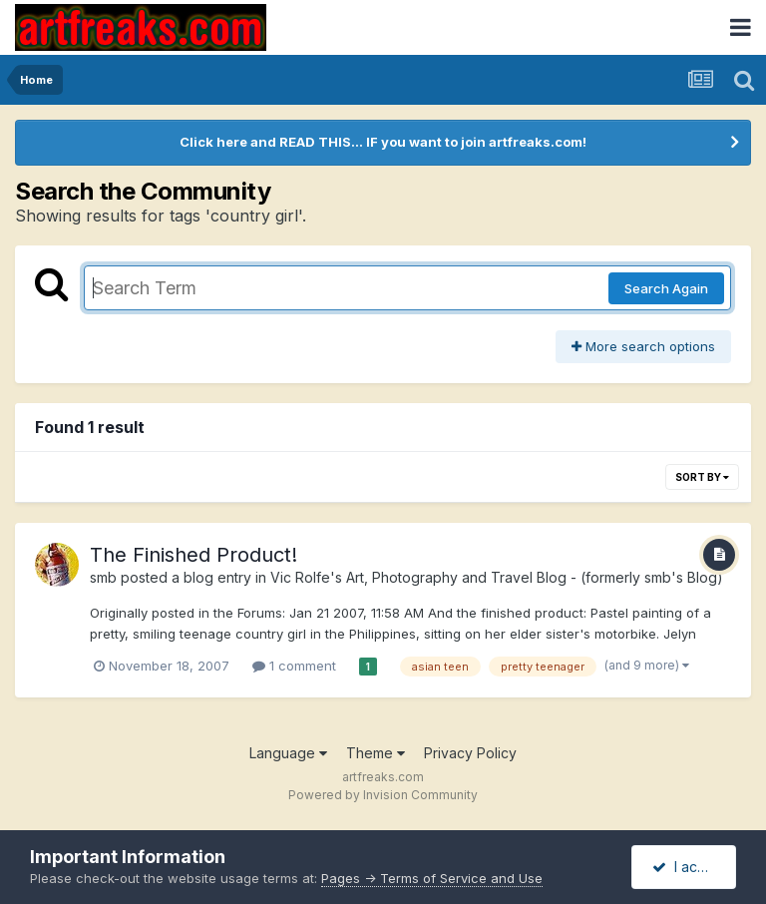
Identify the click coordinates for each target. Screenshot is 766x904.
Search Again (666, 288)
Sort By (702, 477)
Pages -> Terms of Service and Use (432, 878)
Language (288, 752)
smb (103, 577)
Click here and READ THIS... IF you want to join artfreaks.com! (383, 142)
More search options (643, 346)
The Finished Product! (193, 555)
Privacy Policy (470, 752)
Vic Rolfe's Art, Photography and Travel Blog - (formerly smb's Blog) (496, 577)
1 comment (294, 666)
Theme (375, 752)
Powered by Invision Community (383, 794)
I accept (689, 866)
